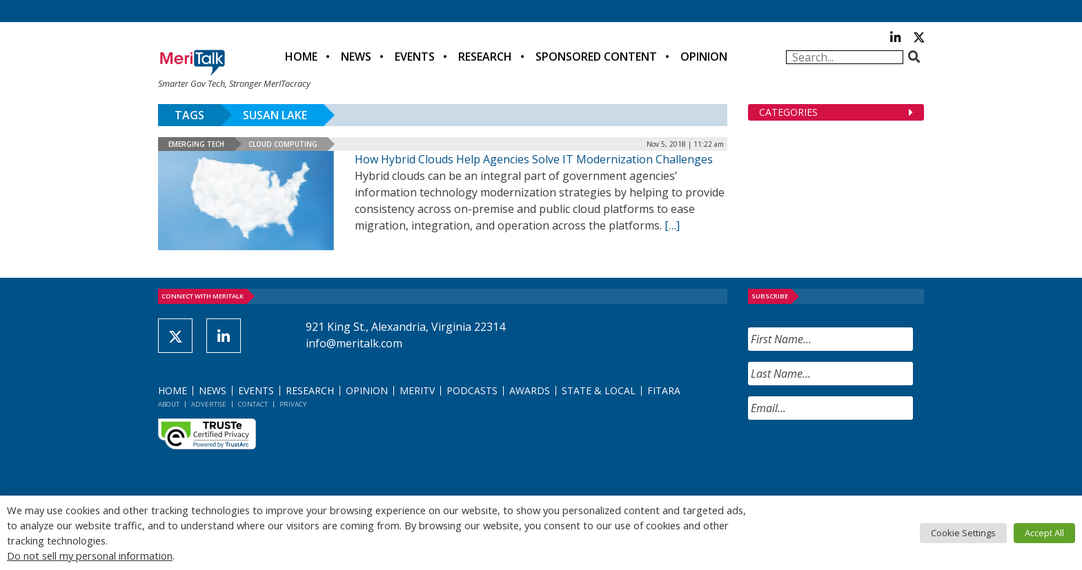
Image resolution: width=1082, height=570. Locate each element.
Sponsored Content (596, 56)
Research (485, 56)
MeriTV (417, 390)
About (168, 404)
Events (415, 56)
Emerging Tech (196, 144)
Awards (529, 390)
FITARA (663, 390)
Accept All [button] (1044, 533)
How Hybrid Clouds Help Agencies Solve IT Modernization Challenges (534, 159)
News (356, 56)
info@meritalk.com (354, 343)
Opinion (703, 56)
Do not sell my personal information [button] (90, 555)
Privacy (292, 404)
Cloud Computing (282, 144)
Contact (253, 404)
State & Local (599, 390)
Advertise (208, 404)
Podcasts (472, 390)
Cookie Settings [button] (963, 533)
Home (301, 56)
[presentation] (853, 458)
